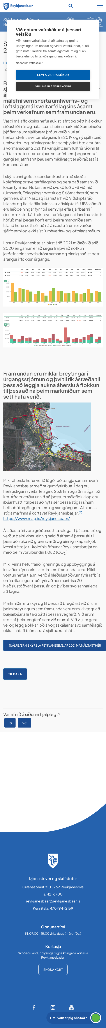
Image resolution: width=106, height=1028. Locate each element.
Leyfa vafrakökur (53, 75)
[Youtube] (71, 1007)
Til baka (15, 674)
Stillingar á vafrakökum (53, 86)
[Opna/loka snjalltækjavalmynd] (100, 6)
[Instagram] (53, 1007)
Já (10, 722)
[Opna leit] (70, 5)
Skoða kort (53, 969)
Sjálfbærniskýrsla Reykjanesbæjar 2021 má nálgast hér (55, 645)
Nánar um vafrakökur (29, 63)
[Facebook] (34, 1007)
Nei (24, 722)
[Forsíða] (18, 5)
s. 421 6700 (53, 894)
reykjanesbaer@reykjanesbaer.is (53, 901)
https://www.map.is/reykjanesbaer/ (36, 518)
